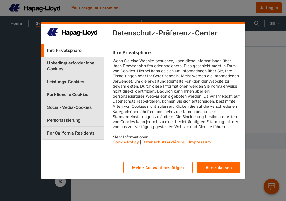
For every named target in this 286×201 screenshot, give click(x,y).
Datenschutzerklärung (163, 142)
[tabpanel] (176, 98)
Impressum (200, 142)
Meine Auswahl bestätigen (158, 167)
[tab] (72, 50)
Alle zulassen (219, 167)
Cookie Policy (126, 142)
